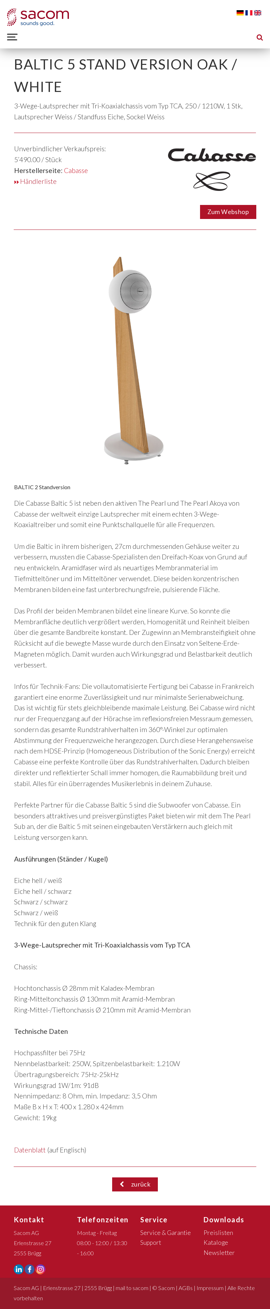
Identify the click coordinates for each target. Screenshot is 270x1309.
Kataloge (216, 1242)
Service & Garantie (165, 1232)
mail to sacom (132, 1287)
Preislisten (218, 1232)
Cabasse (76, 170)
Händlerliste (35, 181)
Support (150, 1242)
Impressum (210, 1287)
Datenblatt (30, 1150)
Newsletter (219, 1252)
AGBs (186, 1287)
